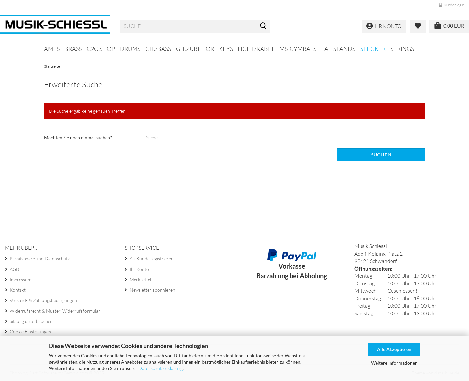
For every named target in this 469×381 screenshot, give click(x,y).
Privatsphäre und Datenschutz (40, 258)
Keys (226, 48)
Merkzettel (140, 279)
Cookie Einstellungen (30, 331)
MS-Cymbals (297, 48)
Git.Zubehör (195, 48)
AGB (14, 269)
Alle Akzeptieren (394, 349)
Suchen (381, 154)
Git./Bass (158, 48)
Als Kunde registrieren (152, 258)
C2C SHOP (101, 48)
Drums (130, 48)
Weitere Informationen (394, 363)
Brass (73, 48)
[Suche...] (263, 26)
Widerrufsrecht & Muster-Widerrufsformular (55, 311)
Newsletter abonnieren (152, 290)
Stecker (373, 48)
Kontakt (18, 290)
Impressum (20, 279)
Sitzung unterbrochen (31, 321)
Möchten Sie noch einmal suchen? (78, 137)
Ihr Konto (139, 269)
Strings (402, 48)
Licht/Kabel (256, 48)
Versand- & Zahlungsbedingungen (43, 300)
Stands (344, 48)
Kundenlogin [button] (451, 4)
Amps (52, 48)
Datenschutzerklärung (160, 368)
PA (324, 48)
